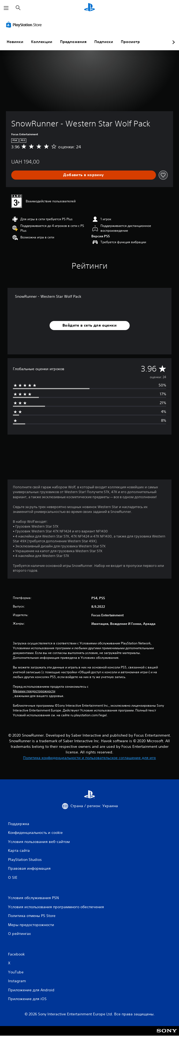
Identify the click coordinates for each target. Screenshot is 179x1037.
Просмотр (130, 41)
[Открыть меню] (6, 8)
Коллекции (41, 41)
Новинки (15, 41)
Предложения (73, 41)
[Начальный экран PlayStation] (89, 8)
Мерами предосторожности (34, 691)
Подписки (103, 41)
